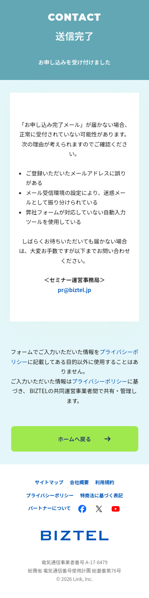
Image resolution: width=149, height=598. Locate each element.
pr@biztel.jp (74, 290)
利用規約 (104, 482)
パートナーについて (49, 508)
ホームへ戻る (84, 439)
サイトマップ (49, 482)
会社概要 (79, 482)
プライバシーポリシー (100, 381)
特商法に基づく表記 (101, 495)
